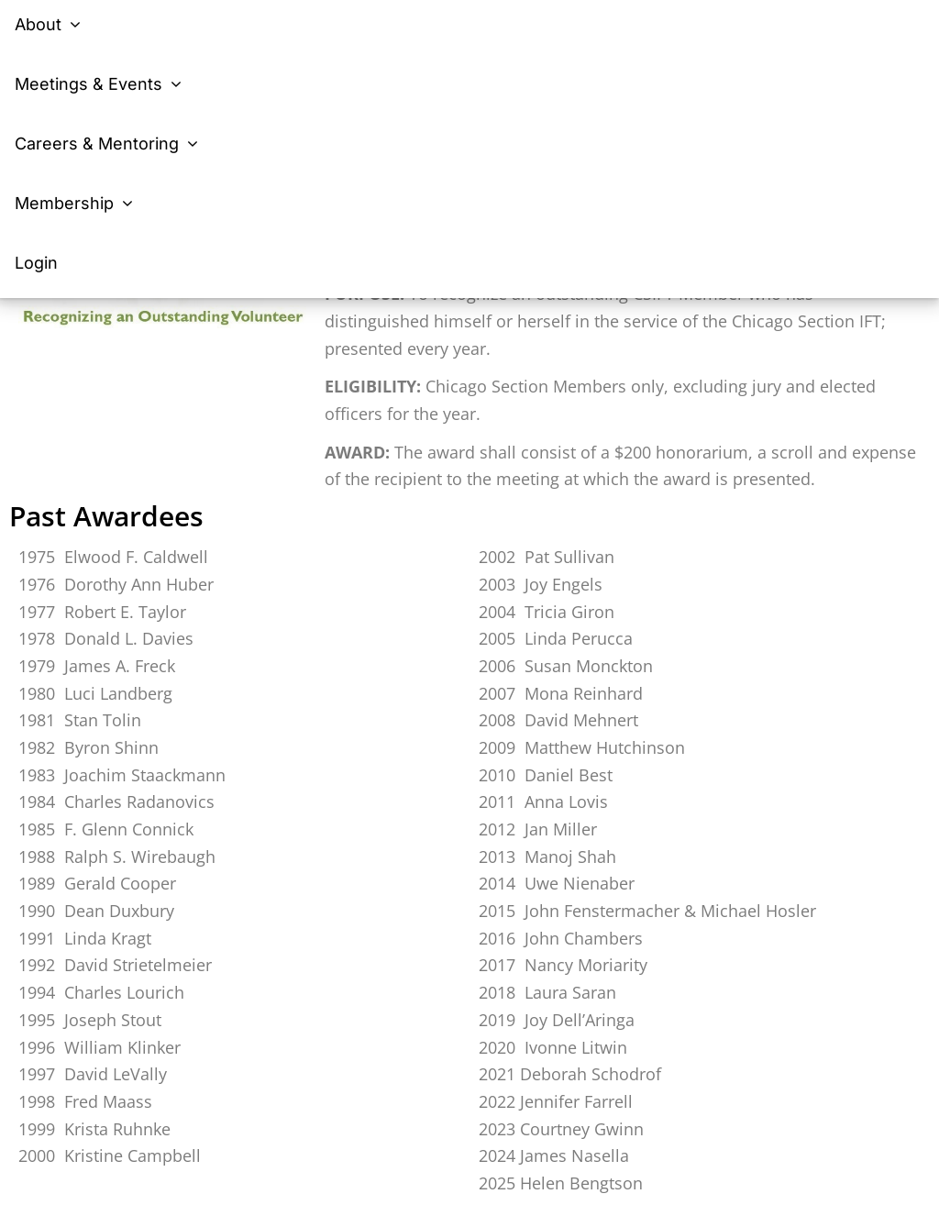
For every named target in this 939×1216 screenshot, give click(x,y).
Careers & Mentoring (109, 143)
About (50, 24)
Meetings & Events (101, 84)
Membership (76, 203)
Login (36, 262)
